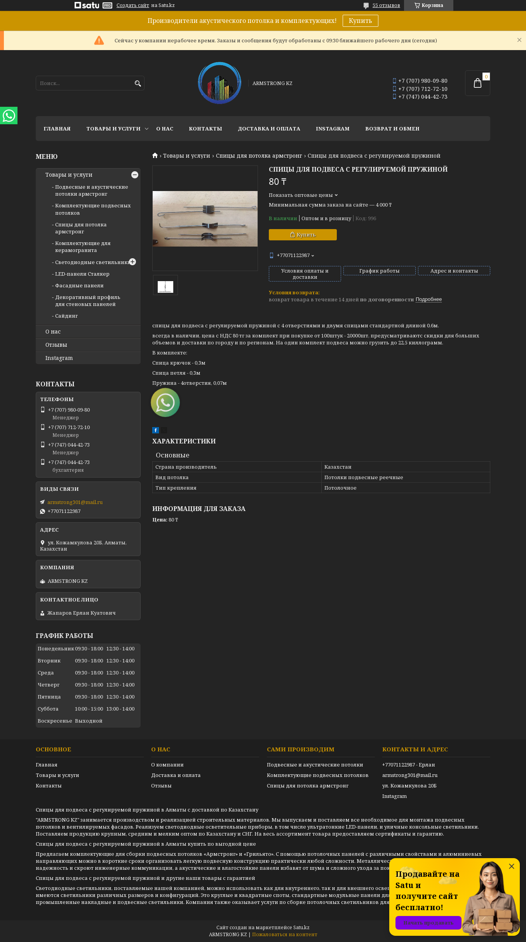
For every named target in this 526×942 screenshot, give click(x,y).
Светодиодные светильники (93, 262)
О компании (167, 764)
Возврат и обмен (392, 128)
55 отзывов (386, 5)
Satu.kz (301, 927)
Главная (57, 128)
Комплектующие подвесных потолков (318, 775)
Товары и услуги (113, 128)
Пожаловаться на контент (284, 934)
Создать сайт (133, 5)
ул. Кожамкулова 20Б (409, 785)
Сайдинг (66, 315)
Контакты (205, 128)
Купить (360, 20)
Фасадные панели (79, 285)
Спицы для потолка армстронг (259, 156)
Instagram (333, 128)
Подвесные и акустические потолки (315, 764)
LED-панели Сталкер (82, 273)
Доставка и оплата (269, 128)
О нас (164, 128)
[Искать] (138, 83)
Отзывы (56, 344)
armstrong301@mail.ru (75, 502)
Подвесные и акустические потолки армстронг (91, 190)
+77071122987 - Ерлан (408, 764)
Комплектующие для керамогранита (83, 247)
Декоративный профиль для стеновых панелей (87, 301)
